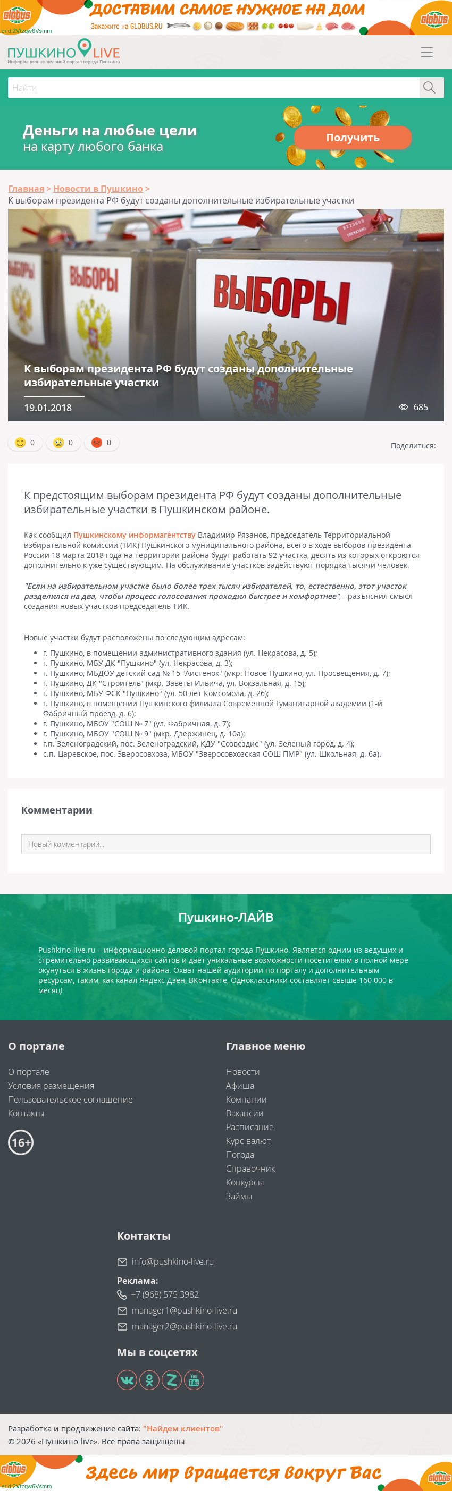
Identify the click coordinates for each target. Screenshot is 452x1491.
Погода (240, 1154)
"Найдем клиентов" (183, 1428)
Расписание (250, 1127)
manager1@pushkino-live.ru (184, 1310)
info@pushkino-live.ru (173, 1261)
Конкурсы (245, 1182)
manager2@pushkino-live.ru (184, 1326)
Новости (243, 1072)
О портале (28, 1072)
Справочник (250, 1168)
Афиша (240, 1085)
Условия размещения (51, 1085)
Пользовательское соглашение (70, 1099)
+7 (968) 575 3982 (165, 1294)
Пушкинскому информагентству (134, 535)
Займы (239, 1196)
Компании (246, 1099)
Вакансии (245, 1113)
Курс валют (248, 1141)
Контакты (26, 1113)
